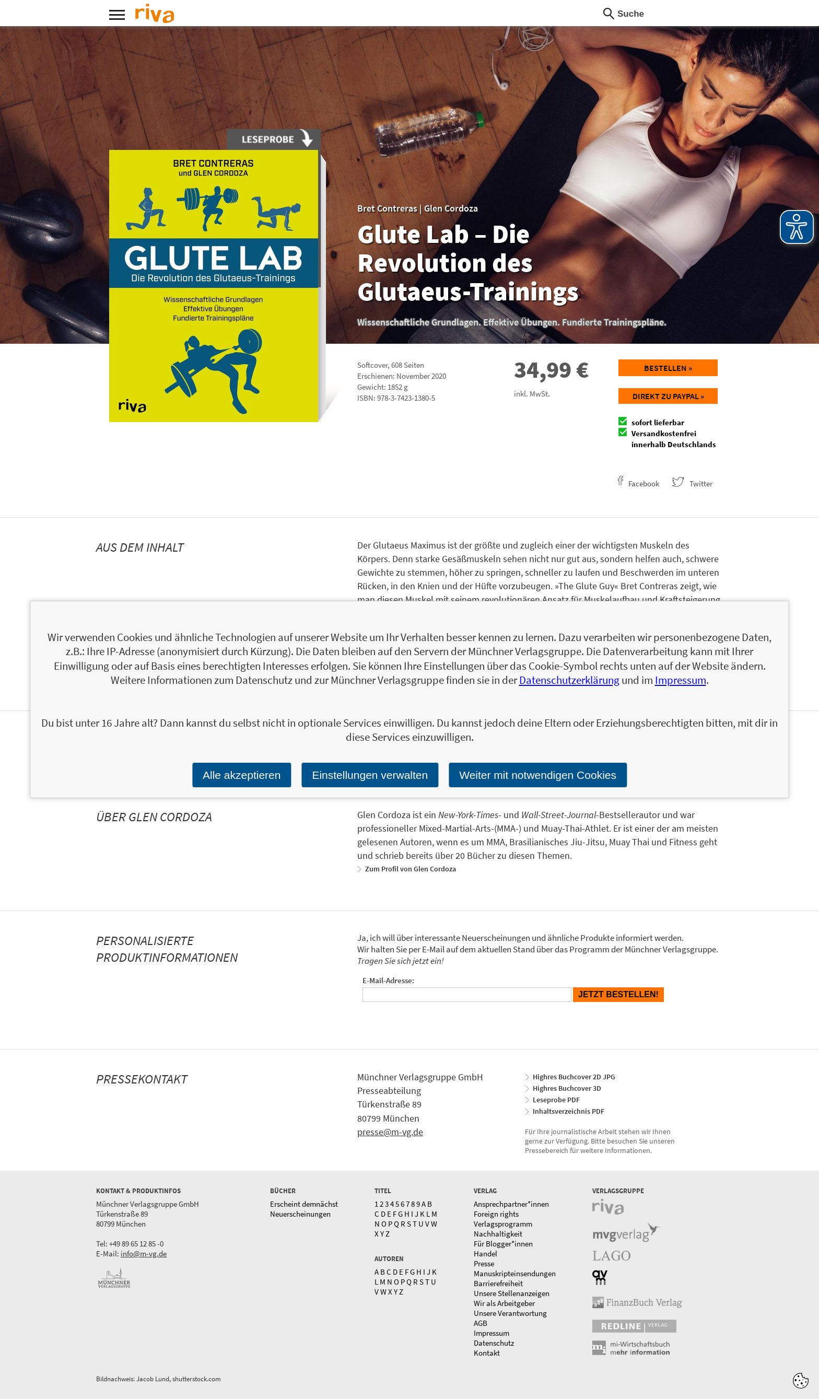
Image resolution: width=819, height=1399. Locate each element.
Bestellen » (668, 368)
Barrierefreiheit (498, 1283)
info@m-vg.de (144, 1253)
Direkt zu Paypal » (668, 396)
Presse (484, 1263)
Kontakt (487, 1353)
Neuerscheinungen (300, 1214)
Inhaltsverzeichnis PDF (568, 1111)
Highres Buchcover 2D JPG (574, 1076)
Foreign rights (496, 1214)
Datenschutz (494, 1343)
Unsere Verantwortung (510, 1313)
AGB (480, 1323)
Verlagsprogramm (503, 1224)
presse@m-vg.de (390, 1132)
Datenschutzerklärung (569, 680)
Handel (485, 1253)
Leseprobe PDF (556, 1099)
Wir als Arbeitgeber (504, 1303)
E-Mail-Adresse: (388, 980)
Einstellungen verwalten (370, 775)
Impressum (491, 1333)
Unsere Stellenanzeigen (511, 1293)
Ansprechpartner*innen (511, 1204)
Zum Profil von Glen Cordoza (410, 868)
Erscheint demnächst (304, 1204)
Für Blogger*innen (503, 1244)
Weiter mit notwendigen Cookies (537, 775)
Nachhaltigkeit (498, 1234)
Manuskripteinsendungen (515, 1273)
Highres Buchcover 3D (567, 1088)
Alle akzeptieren (241, 775)
